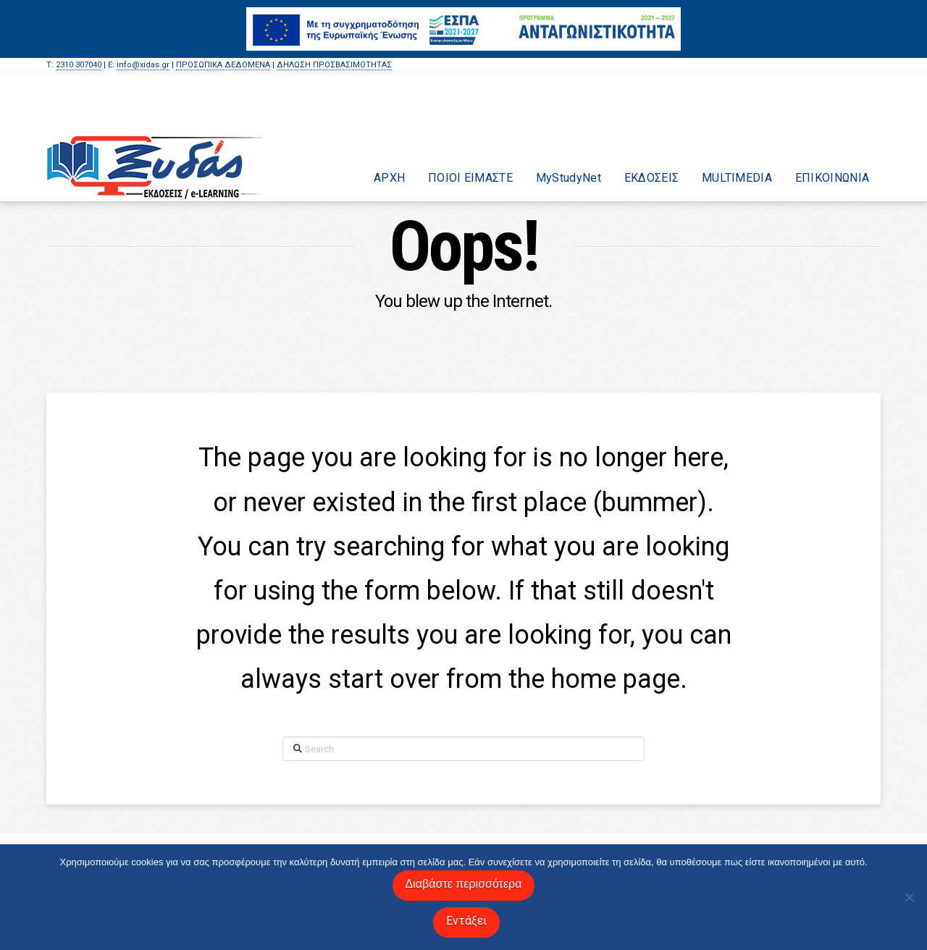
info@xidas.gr (143, 65)
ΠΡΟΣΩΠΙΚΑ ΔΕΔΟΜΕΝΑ (223, 65)
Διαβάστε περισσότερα (464, 884)
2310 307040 (78, 65)
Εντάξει (467, 921)
